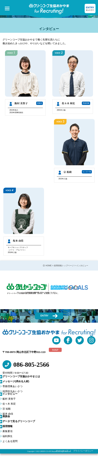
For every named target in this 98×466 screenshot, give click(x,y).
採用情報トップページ (64, 266)
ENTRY (90, 8)
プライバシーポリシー (83, 451)
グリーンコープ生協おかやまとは (21, 376)
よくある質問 (10, 441)
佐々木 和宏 (9, 403)
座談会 (6, 416)
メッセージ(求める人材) (15, 381)
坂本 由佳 (7, 413)
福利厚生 (7, 436)
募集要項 (7, 431)
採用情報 (7, 426)
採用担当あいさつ (12, 391)
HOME (49, 265)
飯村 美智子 (9, 398)
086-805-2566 (31, 364)
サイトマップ (62, 451)
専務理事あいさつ (12, 386)
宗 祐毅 (6, 408)
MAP (55, 349)
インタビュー (10, 393)
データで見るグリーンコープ (18, 421)
